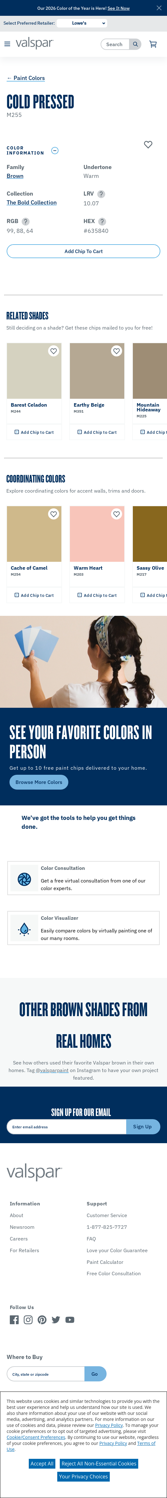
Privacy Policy (109, 1425)
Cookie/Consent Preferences (36, 1437)
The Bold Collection (32, 202)
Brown (15, 175)
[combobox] (115, 44)
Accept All (42, 1463)
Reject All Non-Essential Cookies (99, 1463)
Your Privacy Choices (83, 1476)
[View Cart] (153, 44)
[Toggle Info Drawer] (104, 150)
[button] (7, 44)
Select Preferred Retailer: (29, 23)
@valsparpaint (52, 1070)
